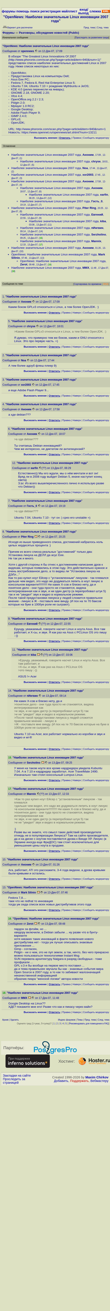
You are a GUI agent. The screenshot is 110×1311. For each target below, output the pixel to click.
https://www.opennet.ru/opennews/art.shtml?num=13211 (59, 132)
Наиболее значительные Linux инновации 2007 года (46, 154)
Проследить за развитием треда (91, 37)
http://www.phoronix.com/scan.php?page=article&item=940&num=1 (54, 59)
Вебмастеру (99, 1081)
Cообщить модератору (96, 137)
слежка (95, 11)
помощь (22, 11)
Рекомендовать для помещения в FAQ (89, 1023)
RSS (105, 284)
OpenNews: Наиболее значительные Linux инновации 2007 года (54, 254)
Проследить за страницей (14, 1080)
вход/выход (83, 11)
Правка (77, 137)
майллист (69, 11)
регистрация (51, 11)
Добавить (61, 1081)
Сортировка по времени (87, 284)
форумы (8, 11)
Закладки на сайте (17, 1075)
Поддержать (79, 1081)
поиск (34, 11)
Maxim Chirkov (96, 1077)
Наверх (77, 312)
